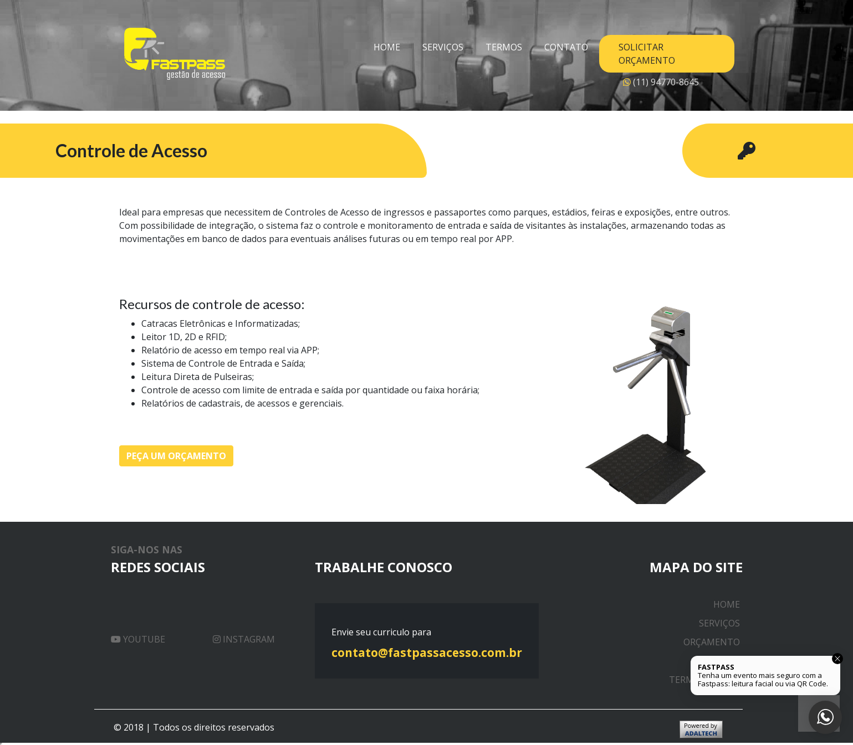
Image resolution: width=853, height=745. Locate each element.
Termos (504, 47)
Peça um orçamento (176, 456)
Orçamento (711, 642)
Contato (566, 47)
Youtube (138, 639)
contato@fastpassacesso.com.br (426, 652)
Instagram (244, 639)
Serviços (442, 47)
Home (387, 47)
